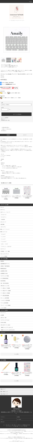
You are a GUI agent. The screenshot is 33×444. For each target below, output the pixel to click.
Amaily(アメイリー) (21, 71)
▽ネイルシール (6, 64)
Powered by (16, 441)
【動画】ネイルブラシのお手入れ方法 (7, 329)
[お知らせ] (8, 82)
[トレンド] (9, 84)
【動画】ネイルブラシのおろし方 (7, 327)
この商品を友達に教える (4, 127)
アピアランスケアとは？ (5, 320)
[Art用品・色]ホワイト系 (14, 65)
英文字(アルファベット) (15, 66)
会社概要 (2, 315)
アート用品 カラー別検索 (7, 65)
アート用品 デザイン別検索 (7, 66)
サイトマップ (3, 312)
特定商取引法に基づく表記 (5, 120)
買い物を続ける (3, 130)
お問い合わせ (2, 421)
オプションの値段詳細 (4, 117)
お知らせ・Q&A (3, 317)
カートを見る (19, 419)
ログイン (2, 419)
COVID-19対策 (3, 322)
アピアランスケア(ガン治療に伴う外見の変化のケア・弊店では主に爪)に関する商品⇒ (11, 438)
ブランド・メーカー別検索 (13, 71)
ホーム (2, 64)
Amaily (9, 64)
